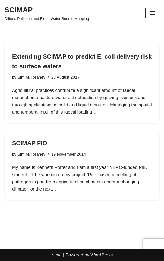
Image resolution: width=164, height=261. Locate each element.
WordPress (101, 254)
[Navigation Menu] (152, 13)
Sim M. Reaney (31, 77)
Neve (56, 254)
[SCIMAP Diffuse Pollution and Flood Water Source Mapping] (47, 13)
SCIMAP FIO (29, 143)
